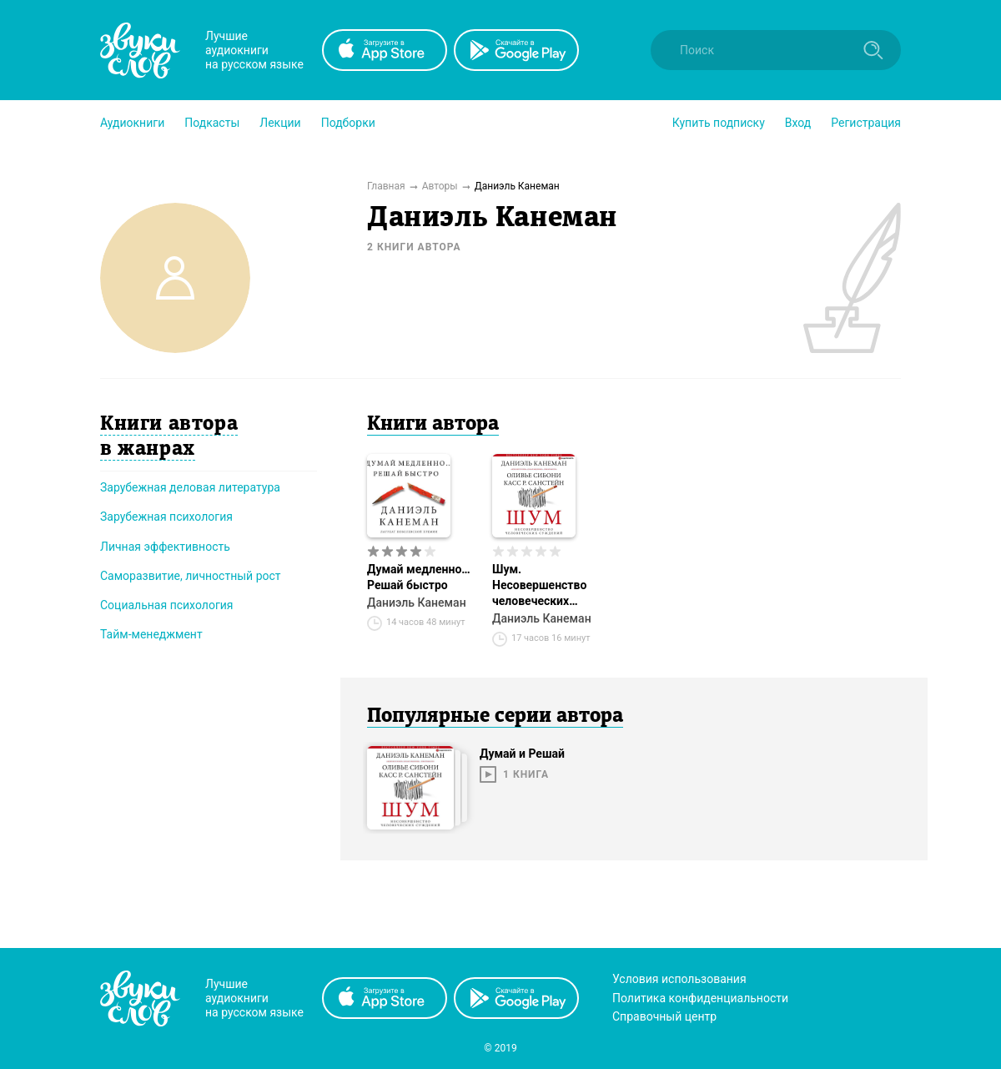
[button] (132, 122)
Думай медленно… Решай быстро (418, 577)
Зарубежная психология (166, 516)
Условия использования (679, 979)
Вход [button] (798, 122)
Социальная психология (167, 605)
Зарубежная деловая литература (190, 487)
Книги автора (433, 425)
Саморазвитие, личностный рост (190, 575)
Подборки (348, 122)
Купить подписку (718, 122)
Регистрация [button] (866, 122)
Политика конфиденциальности (700, 998)
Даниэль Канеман (416, 602)
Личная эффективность (165, 546)
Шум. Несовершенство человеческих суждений (539, 585)
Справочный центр (664, 1016)
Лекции (279, 122)
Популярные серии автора (495, 717)
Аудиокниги (132, 122)
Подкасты (211, 122)
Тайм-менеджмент (151, 634)
